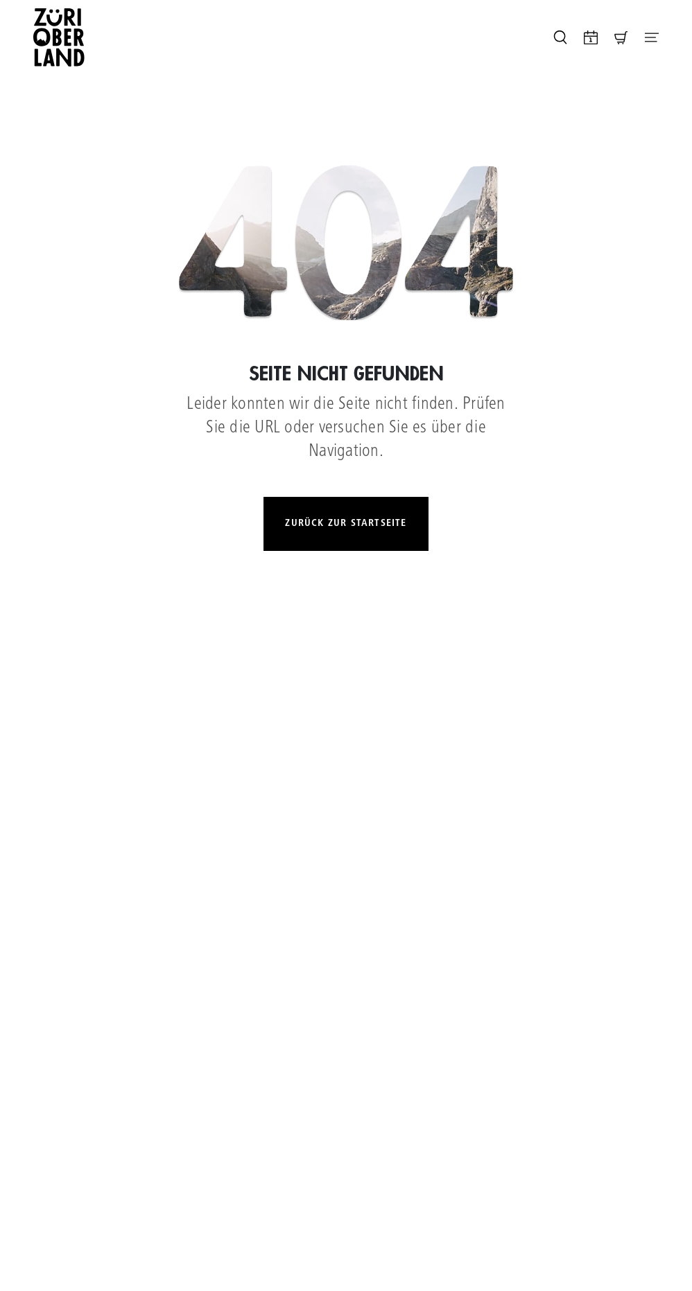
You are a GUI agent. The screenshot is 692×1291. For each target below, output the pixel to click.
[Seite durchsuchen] (560, 37)
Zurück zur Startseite (345, 523)
